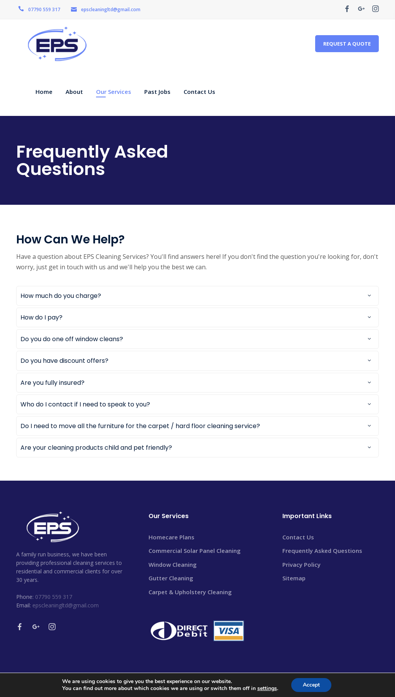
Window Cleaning (173, 564)
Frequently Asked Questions (322, 550)
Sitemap (294, 578)
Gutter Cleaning (171, 578)
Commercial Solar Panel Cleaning (195, 550)
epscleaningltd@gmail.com (110, 9)
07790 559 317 (44, 9)
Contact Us (298, 537)
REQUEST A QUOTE (347, 43)
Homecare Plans (171, 537)
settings (267, 688)
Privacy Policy (301, 564)
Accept (311, 684)
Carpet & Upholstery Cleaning (190, 592)
